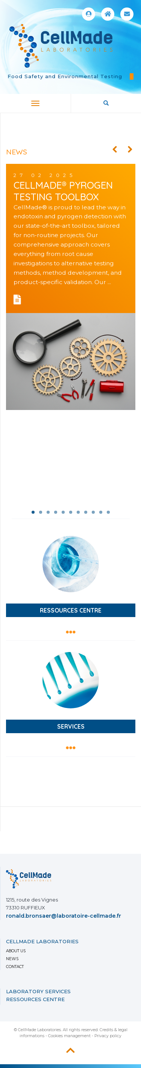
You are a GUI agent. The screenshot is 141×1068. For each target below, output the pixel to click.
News (12, 958)
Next (129, 149)
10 (100, 512)
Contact (15, 966)
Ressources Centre (35, 999)
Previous (114, 149)
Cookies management (69, 1035)
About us (16, 950)
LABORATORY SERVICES (38, 991)
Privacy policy (107, 1035)
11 (108, 512)
